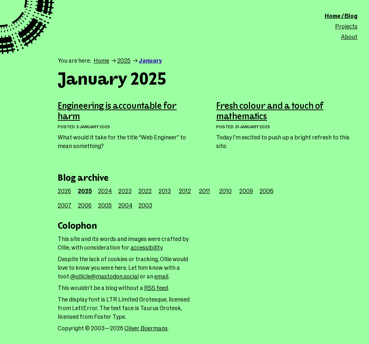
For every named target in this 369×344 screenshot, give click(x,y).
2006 (85, 205)
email (161, 276)
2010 (225, 191)
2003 (145, 205)
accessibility (146, 247)
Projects (346, 26)
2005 (105, 205)
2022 (145, 191)
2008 (266, 191)
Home (101, 60)
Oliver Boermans (146, 328)
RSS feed (156, 287)
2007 (64, 205)
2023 (125, 191)
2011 (204, 191)
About (349, 36)
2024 (105, 191)
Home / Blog (341, 15)
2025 (123, 60)
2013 (165, 191)
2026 (64, 191)
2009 (246, 191)
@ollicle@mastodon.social (104, 276)
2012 (185, 191)
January (150, 60)
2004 (125, 205)
